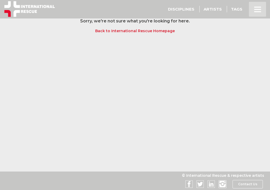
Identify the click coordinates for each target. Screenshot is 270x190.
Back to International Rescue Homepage (135, 30)
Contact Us (247, 184)
